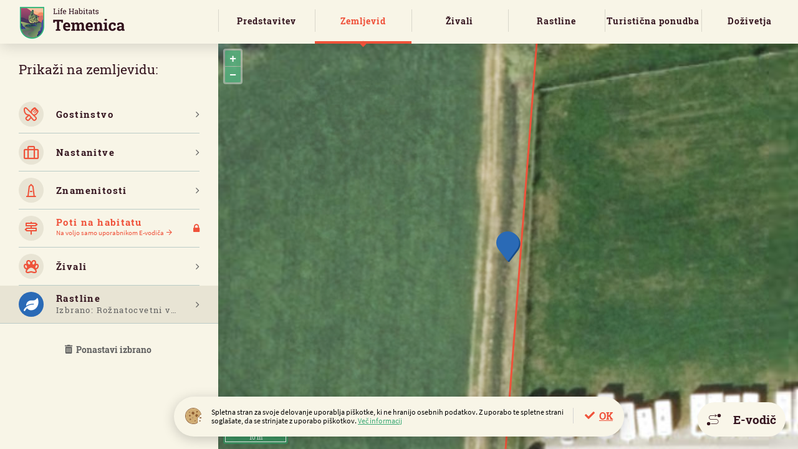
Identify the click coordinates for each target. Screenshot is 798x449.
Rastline (556, 21)
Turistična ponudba (653, 21)
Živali (459, 21)
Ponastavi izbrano (109, 349)
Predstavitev (266, 21)
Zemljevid (363, 21)
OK (606, 415)
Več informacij (380, 420)
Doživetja (750, 21)
